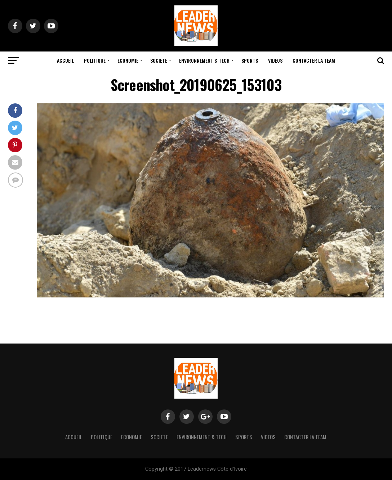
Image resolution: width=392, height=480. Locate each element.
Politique (95, 60)
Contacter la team (314, 60)
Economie (127, 60)
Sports (249, 60)
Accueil (65, 60)
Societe (158, 60)
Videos (275, 60)
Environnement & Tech (204, 60)
